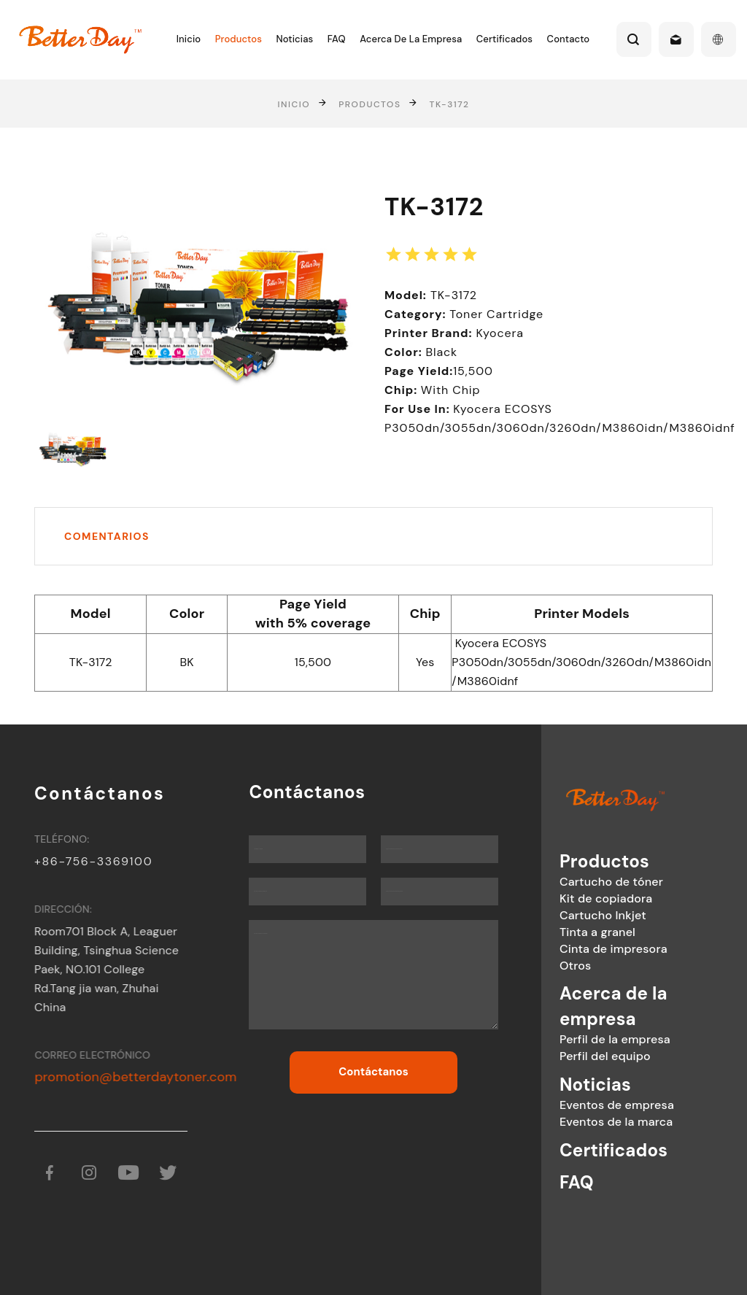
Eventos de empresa (579, 1105)
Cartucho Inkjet (565, 915)
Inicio (189, 39)
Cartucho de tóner (573, 881)
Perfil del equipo (567, 1056)
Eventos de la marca (578, 1121)
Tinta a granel (559, 932)
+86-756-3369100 (101, 861)
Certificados (504, 39)
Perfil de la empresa (577, 1039)
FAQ (337, 39)
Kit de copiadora (568, 898)
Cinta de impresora (576, 948)
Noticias (294, 39)
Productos (238, 39)
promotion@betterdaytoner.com (149, 1077)
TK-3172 (450, 103)
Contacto (568, 39)
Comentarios (107, 536)
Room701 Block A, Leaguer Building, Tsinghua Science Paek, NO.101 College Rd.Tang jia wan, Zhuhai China (116, 969)
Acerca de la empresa (411, 39)
